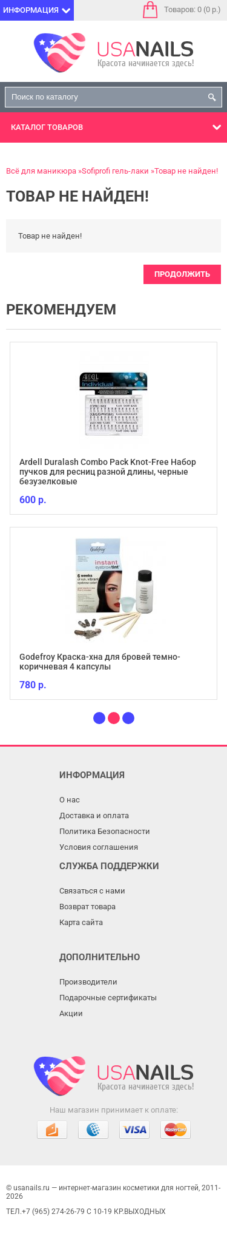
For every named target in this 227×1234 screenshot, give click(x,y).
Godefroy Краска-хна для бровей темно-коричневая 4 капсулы (99, 661)
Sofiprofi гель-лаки (115, 170)
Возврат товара (87, 906)
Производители (88, 981)
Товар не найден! (186, 170)
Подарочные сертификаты (108, 997)
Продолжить (182, 274)
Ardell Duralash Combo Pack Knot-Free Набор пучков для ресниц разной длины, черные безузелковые (107, 471)
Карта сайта (81, 922)
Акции (71, 1013)
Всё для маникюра (41, 170)
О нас (69, 799)
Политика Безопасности (104, 831)
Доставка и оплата (94, 815)
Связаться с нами (92, 890)
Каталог (47, 127)
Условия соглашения (98, 847)
